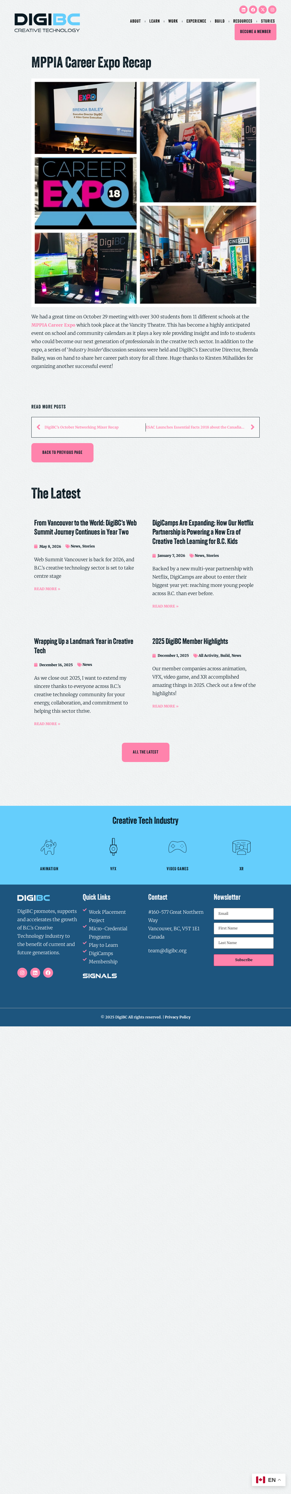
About (135, 21)
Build (220, 21)
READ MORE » (47, 589)
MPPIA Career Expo (53, 325)
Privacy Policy (178, 1017)
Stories (268, 21)
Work (173, 21)
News (75, 546)
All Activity (208, 655)
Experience (196, 21)
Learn (154, 21)
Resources (242, 21)
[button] (62, 452)
